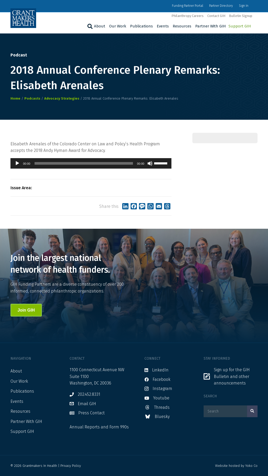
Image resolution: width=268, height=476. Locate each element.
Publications (141, 26)
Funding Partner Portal (187, 6)
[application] (90, 163)
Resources (182, 26)
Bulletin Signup (240, 16)
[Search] (89, 26)
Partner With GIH (210, 26)
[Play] (17, 163)
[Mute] (150, 163)
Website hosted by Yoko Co (236, 466)
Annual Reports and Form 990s (99, 427)
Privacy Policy (70, 466)
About (99, 26)
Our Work (117, 26)
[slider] (84, 163)
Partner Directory (221, 6)
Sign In (243, 6)
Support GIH (239, 26)
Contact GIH (216, 16)
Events (163, 26)
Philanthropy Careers (187, 16)
